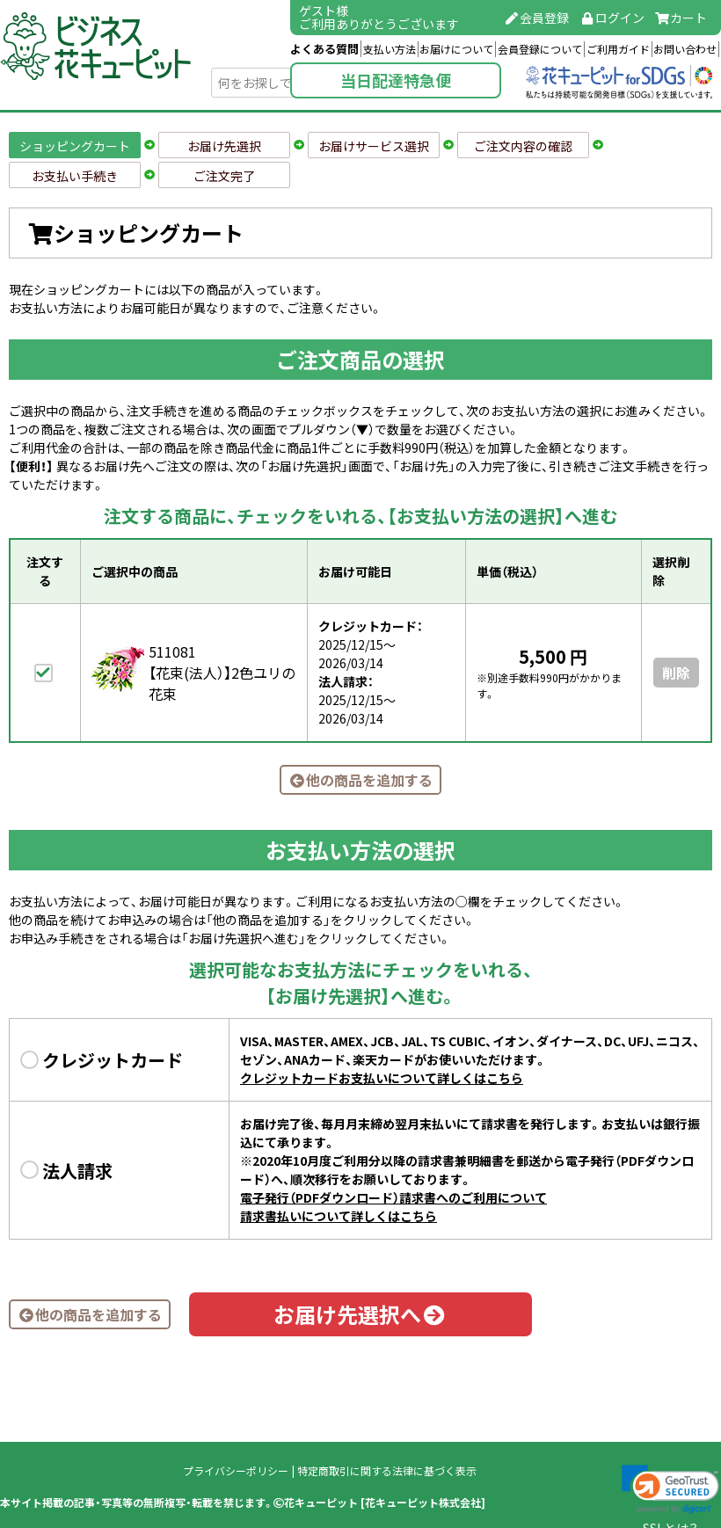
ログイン (612, 17)
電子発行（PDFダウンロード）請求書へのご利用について (393, 1197)
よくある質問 (324, 48)
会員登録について (540, 49)
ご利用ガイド (618, 49)
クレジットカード (112, 1060)
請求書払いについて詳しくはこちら (338, 1216)
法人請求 (77, 1170)
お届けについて (456, 49)
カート (681, 17)
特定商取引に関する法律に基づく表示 (387, 1471)
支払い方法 (389, 49)
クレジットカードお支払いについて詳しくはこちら (381, 1078)
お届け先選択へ (360, 1314)
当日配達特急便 (395, 80)
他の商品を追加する (360, 779)
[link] (670, 1489)
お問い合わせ (685, 49)
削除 (676, 672)
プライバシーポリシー (235, 1471)
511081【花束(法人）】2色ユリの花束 (222, 672)
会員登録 (537, 17)
